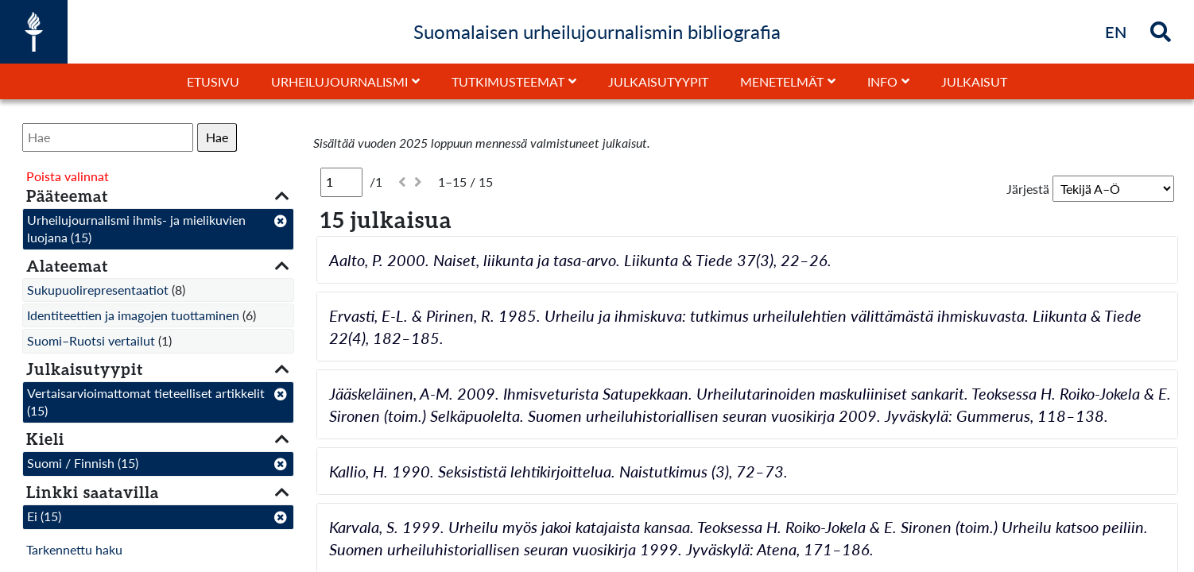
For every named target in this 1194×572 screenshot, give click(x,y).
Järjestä (1027, 188)
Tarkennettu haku (74, 549)
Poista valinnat (67, 176)
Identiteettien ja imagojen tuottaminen (133, 315)
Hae (217, 137)
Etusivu (213, 81)
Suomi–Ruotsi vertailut (91, 340)
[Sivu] (341, 182)
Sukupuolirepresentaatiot (98, 289)
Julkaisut (974, 81)
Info (882, 81)
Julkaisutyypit (658, 81)
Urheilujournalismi (339, 81)
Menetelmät (782, 81)
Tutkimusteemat (508, 81)
